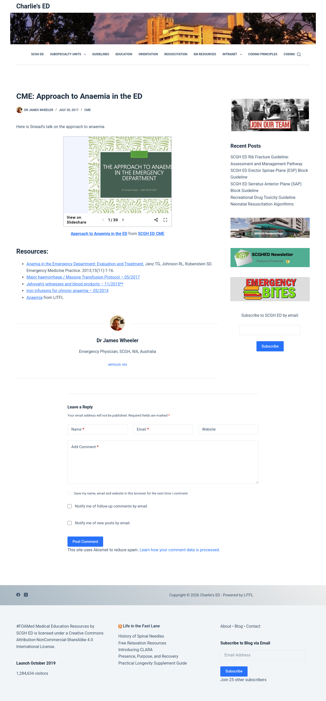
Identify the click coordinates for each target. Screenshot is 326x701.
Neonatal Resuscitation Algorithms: (262, 204)
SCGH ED (37, 54)
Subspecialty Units (69, 54)
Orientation (148, 54)
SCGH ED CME (151, 233)
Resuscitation (175, 54)
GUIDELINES (100, 54)
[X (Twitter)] (26, 595)
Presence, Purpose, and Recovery (148, 656)
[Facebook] (18, 595)
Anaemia (34, 297)
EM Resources (205, 54)
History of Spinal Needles (141, 636)
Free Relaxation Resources (142, 643)
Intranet (233, 54)
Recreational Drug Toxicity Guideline (262, 197)
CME (87, 110)
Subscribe (233, 671)
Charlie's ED (33, 6)
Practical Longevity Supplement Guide (152, 663)
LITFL (248, 595)
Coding (289, 54)
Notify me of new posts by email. (102, 523)
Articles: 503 (117, 364)
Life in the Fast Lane (141, 626)
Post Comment (85, 541)
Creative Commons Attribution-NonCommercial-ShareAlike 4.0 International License (59, 640)
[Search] (299, 54)
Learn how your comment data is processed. (180, 549)
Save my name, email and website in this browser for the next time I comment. (131, 493)
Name (77, 429)
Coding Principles (262, 54)
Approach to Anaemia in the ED (99, 233)
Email (143, 429)
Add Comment (85, 447)
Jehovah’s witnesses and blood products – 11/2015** (74, 284)
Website (209, 429)
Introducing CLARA (135, 649)
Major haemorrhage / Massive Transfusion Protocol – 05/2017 (83, 277)
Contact (253, 626)
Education (124, 54)
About (225, 626)
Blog (239, 626)
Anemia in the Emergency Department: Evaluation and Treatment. (85, 264)
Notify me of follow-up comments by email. (111, 506)
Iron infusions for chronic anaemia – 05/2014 (67, 290)
